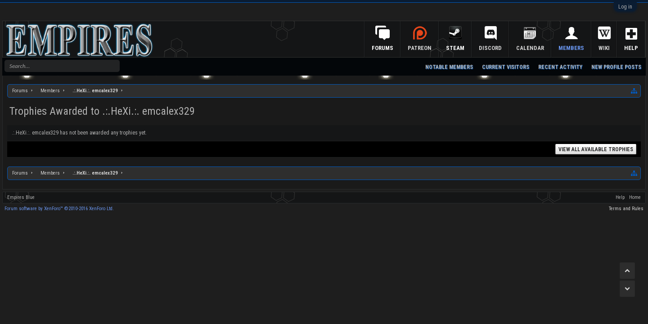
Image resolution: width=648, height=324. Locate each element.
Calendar (530, 48)
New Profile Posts (616, 67)
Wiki (604, 48)
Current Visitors (505, 67)
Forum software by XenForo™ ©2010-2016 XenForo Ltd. (59, 209)
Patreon (420, 48)
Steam (455, 48)
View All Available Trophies (595, 149)
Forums (382, 48)
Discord (490, 48)
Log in (625, 7)
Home (635, 197)
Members (571, 48)
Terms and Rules (626, 209)
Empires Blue (21, 197)
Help (631, 48)
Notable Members (449, 67)
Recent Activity (560, 67)
